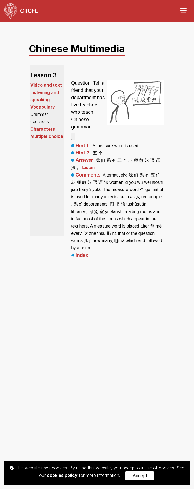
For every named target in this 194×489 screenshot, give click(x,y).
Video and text (46, 85)
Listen (88, 167)
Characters (42, 129)
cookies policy (62, 475)
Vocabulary (42, 107)
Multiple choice (46, 136)
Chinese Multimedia (77, 48)
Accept (140, 475)
